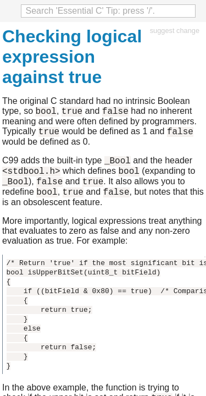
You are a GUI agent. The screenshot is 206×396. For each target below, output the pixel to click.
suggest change (174, 30)
